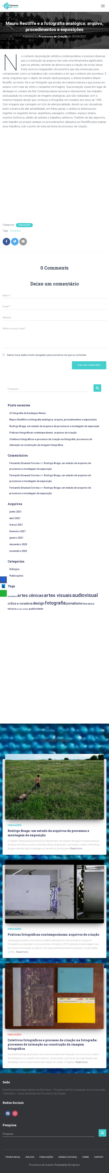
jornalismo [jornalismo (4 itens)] (74, 603)
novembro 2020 (18, 551)
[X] (3, 586)
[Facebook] (3, 579)
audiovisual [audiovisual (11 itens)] (85, 595)
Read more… (76, 848)
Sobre (85, 1157)
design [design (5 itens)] (38, 603)
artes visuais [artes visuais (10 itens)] (58, 595)
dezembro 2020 (18, 544)
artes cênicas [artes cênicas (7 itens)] (30, 595)
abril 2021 (14, 518)
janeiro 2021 (16, 537)
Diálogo (30, 1157)
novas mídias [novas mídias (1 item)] (22, 609)
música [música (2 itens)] (12, 608)
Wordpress (74, 1165)
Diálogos (14, 569)
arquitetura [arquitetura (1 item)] (12, 596)
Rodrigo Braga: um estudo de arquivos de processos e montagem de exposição (54, 426)
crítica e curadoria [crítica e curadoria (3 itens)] (20, 603)
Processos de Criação (41, 1165)
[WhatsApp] (3, 593)
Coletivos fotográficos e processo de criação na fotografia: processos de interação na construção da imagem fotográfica (52, 1044)
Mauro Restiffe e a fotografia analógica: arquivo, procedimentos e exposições (53, 419)
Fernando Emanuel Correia (24, 463)
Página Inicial (13, 1157)
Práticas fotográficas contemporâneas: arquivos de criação (43, 432)
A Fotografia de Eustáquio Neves (27, 413)
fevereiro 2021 (17, 531)
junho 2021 (15, 511)
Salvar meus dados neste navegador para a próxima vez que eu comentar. (47, 355)
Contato (98, 1157)
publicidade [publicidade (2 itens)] (36, 608)
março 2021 (16, 524)
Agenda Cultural (67, 1157)
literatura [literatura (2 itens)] (88, 603)
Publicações (24, 225)
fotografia (15, 230)
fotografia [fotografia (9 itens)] (55, 603)
